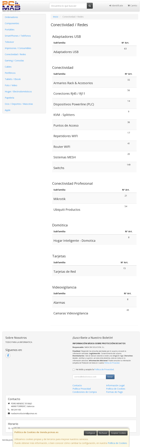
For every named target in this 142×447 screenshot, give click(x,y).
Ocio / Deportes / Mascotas (19, 103)
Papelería (9, 97)
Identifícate (116, 5)
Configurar (90, 433)
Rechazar (103, 433)
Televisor (9, 41)
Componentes (12, 23)
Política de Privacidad (111, 363)
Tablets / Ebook (13, 79)
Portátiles (9, 29)
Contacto (77, 385)
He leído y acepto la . (95, 369)
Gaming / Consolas (14, 60)
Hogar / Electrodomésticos (18, 91)
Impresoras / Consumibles (18, 48)
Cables (8, 66)
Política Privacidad (82, 388)
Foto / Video (11, 85)
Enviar (110, 376)
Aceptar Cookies (118, 433)
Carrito (132, 5)
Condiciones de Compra (85, 391)
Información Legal (115, 385)
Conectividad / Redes (15, 54)
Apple (7, 110)
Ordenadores (11, 17)
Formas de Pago (114, 391)
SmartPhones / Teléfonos (18, 35)
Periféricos (10, 72)
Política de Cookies (117, 443)
